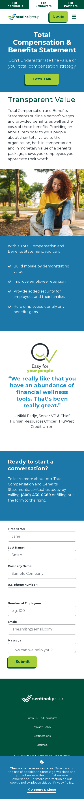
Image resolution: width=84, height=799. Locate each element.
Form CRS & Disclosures (42, 718)
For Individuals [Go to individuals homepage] (14, 4)
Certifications (42, 735)
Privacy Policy (63, 782)
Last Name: (16, 547)
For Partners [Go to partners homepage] (71, 4)
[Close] (41, 790)
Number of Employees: (25, 603)
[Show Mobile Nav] (74, 16)
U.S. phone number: (22, 584)
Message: (15, 640)
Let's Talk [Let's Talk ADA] (42, 79)
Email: (12, 622)
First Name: (16, 529)
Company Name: (20, 566)
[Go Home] (23, 16)
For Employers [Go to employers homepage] (44, 4)
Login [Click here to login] (58, 16)
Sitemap (42, 744)
